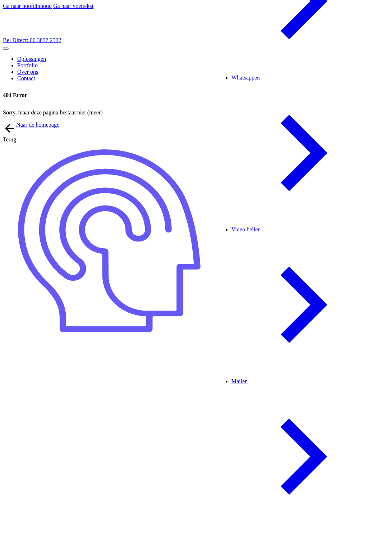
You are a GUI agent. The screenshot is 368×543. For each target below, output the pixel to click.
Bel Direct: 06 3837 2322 (32, 40)
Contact (26, 78)
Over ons (27, 72)
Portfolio (27, 65)
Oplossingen (31, 59)
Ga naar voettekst (73, 6)
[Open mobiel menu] (6, 48)
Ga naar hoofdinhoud (27, 6)
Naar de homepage (37, 125)
